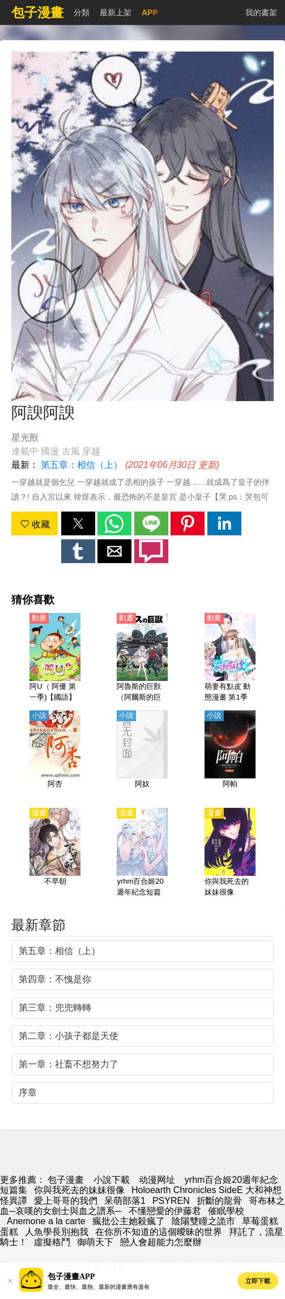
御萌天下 (95, 1242)
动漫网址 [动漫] (157, 1180)
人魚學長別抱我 (56, 1232)
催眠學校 (226, 1211)
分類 (82, 12)
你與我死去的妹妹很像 (79, 1190)
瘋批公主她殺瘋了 (128, 1221)
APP (150, 12)
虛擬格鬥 (52, 1242)
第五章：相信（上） (81, 465)
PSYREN (171, 1201)
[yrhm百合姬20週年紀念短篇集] (142, 853)
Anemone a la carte (46, 1221)
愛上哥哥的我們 (65, 1201)
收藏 (35, 524)
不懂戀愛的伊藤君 (165, 1211)
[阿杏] (54, 755)
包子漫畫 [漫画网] (66, 1180)
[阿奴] (142, 755)
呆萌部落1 (125, 1201)
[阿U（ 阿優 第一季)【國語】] (54, 658)
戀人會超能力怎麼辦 (161, 1242)
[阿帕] (230, 755)
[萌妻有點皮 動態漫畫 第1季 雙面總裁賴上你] (230, 658)
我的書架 (261, 12)
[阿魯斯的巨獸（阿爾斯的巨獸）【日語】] (142, 658)
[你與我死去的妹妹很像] (230, 853)
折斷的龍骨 (219, 1201)
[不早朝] (54, 853)
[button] (78, 523)
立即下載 (257, 1280)
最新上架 (115, 12)
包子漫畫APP (71, 1276)
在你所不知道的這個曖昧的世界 (158, 1232)
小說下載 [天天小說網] (111, 1180)
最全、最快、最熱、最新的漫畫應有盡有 (99, 1287)
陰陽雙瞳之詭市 (203, 1221)
